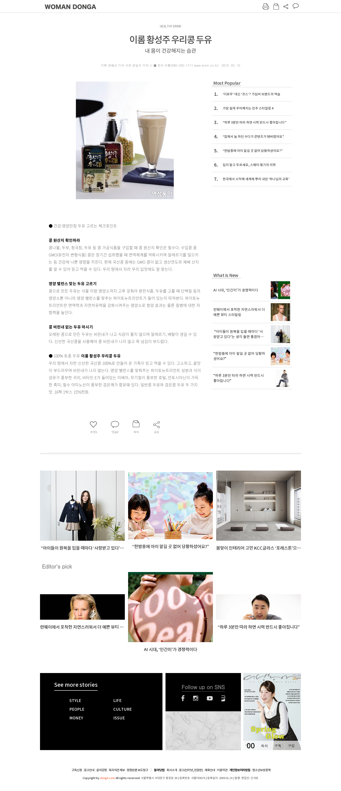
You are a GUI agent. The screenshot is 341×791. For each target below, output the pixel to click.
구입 (291, 745)
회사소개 (172, 770)
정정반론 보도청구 (137, 770)
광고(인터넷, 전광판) (191, 770)
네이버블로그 (223, 698)
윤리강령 (101, 770)
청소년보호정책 (261, 770)
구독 (277, 745)
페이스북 (182, 698)
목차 (264, 745)
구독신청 (77, 770)
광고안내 (89, 770)
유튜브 (210, 698)
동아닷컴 (159, 770)
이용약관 (222, 770)
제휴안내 (210, 770)
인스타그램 (195, 698)
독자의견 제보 (117, 770)
